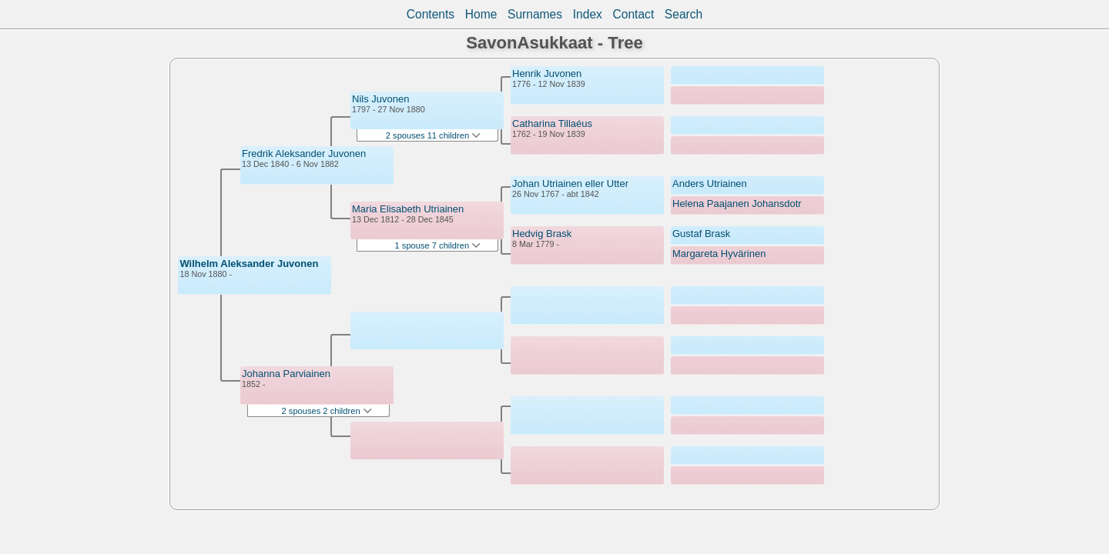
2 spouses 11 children (433, 135)
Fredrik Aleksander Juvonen (304, 153)
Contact (633, 14)
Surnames (535, 14)
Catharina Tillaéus (552, 123)
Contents (430, 14)
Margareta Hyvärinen (719, 253)
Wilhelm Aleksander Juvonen (248, 263)
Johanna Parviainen (286, 373)
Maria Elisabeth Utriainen (408, 209)
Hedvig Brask (541, 233)
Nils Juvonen (380, 99)
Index (587, 14)
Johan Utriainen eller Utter (570, 183)
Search (683, 14)
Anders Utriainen (709, 183)
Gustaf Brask (701, 233)
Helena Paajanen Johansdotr (737, 203)
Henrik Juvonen (546, 73)
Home (481, 14)
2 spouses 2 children (327, 411)
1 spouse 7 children (438, 245)
